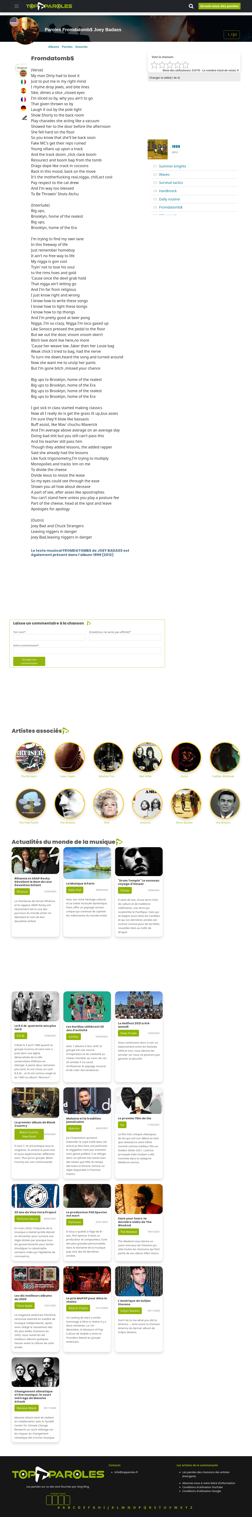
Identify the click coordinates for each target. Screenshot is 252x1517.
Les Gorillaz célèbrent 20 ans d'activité (85, 1028)
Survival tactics (171, 182)
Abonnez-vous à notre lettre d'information (208, 1483)
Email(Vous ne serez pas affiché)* (110, 632)
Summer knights (172, 166)
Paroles (67, 47)
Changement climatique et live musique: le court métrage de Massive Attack (33, 1396)
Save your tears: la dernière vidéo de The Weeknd (135, 1221)
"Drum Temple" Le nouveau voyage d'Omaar (138, 882)
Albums (53, 47)
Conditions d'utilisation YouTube (202, 1487)
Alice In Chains (78, 1308)
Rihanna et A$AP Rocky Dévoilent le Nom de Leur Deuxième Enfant (33, 881)
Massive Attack (26, 1408)
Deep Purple (128, 1033)
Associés (81, 47)
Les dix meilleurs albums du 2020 (33, 1297)
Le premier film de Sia (134, 1118)
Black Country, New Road (29, 1134)
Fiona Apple (24, 1306)
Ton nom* (19, 632)
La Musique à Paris (80, 884)
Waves (164, 174)
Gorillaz (74, 1037)
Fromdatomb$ (171, 207)
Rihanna (22, 892)
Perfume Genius (27, 1219)
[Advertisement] (118, 583)
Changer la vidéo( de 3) (164, 77)
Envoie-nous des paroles (219, 6)
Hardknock (168, 190)
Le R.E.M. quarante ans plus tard (35, 1027)
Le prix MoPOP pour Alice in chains (86, 1300)
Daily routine (169, 199)
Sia (122, 1125)
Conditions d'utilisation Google (201, 1491)
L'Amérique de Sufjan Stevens (134, 1302)
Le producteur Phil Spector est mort (86, 1214)
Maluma (74, 1128)
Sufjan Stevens (130, 1311)
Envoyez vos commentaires (29, 661)
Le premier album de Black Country (34, 1124)
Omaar (124, 890)
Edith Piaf (75, 890)
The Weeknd (128, 1232)
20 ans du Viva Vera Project (35, 1212)
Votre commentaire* (26, 645)
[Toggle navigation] (17, 6)
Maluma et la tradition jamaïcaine (83, 1120)
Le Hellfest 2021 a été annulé (134, 1025)
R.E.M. (21, 1036)
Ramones (75, 1222)
